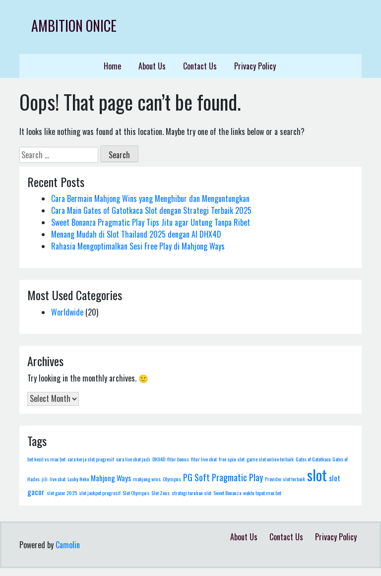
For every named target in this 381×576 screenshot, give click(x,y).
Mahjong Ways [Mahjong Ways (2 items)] (111, 477)
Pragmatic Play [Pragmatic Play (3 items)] (237, 477)
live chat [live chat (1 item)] (57, 479)
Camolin (68, 545)
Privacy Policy (255, 66)
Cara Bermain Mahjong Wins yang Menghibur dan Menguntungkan (150, 198)
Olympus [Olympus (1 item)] (172, 479)
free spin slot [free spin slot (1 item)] (232, 459)
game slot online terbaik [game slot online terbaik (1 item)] (270, 459)
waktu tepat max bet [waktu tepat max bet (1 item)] (262, 493)
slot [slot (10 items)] (317, 474)
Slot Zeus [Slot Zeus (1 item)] (160, 493)
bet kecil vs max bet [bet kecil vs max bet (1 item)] (46, 459)
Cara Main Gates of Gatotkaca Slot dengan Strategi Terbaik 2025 (151, 210)
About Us (152, 66)
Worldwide (67, 312)
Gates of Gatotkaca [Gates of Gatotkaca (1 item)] (313, 459)
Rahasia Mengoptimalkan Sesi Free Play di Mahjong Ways (138, 246)
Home (112, 66)
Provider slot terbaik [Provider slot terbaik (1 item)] (285, 479)
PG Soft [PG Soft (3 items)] (196, 477)
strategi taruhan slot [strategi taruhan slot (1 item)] (191, 493)
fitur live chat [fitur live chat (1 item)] (204, 459)
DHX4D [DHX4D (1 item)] (158, 459)
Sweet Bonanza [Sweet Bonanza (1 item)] (227, 493)
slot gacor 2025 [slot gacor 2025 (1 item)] (62, 493)
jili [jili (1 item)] (45, 479)
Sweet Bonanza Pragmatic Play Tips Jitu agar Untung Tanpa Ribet (150, 222)
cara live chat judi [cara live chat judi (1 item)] (133, 459)
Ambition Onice (74, 25)
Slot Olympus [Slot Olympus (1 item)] (136, 493)
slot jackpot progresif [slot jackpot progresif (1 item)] (100, 493)
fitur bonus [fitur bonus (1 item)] (178, 459)
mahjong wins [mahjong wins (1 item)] (147, 479)
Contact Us (200, 66)
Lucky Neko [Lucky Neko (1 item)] (78, 479)
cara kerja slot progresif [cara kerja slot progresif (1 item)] (90, 459)
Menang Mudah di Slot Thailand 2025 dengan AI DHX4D (136, 234)
